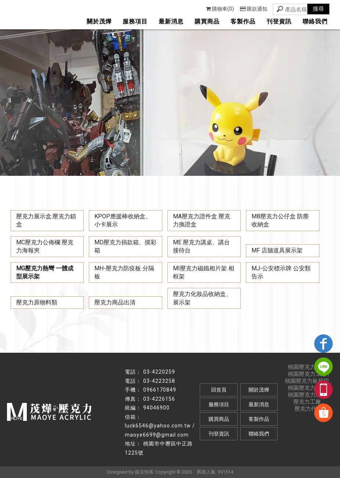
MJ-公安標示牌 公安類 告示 (281, 272)
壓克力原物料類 (36, 302)
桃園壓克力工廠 (307, 374)
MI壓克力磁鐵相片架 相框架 (203, 272)
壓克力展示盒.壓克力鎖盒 (46, 220)
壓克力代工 (308, 408)
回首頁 (219, 390)
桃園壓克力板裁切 (307, 381)
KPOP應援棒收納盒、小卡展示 (122, 220)
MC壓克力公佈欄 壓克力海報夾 (44, 246)
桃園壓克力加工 (307, 395)
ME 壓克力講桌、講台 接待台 (201, 246)
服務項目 (135, 21)
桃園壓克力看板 (307, 388)
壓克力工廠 (307, 402)
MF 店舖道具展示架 (277, 250)
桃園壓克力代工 (307, 367)
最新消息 (171, 21)
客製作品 (243, 21)
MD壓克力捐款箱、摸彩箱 (125, 246)
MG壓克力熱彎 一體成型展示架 (44, 272)
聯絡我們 (315, 21)
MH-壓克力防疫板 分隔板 (124, 272)
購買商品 (207, 21)
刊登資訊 (279, 21)
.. (194, 472)
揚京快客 (144, 472)
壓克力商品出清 (114, 302)
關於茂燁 (99, 21)
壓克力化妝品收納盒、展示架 (202, 297)
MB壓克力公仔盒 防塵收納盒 (280, 220)
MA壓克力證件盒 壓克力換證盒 (201, 220)
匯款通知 (253, 9)
